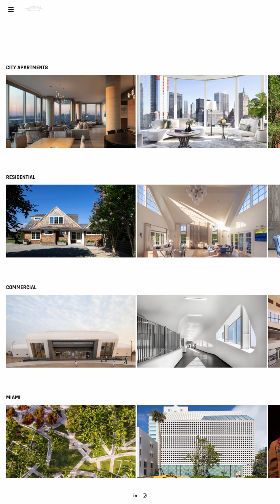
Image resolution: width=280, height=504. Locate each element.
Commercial (21, 287)
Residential (20, 177)
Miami (13, 397)
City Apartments (27, 67)
